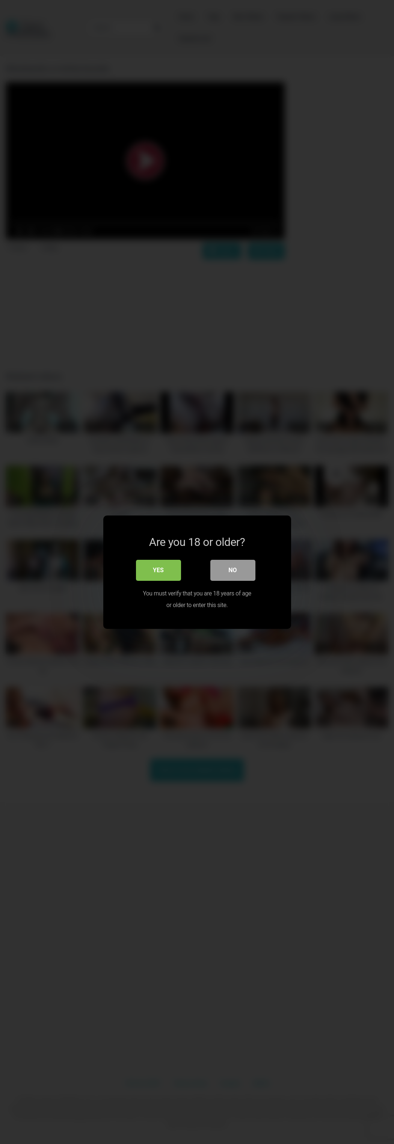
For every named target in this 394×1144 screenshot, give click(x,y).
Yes (158, 570)
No (232, 570)
